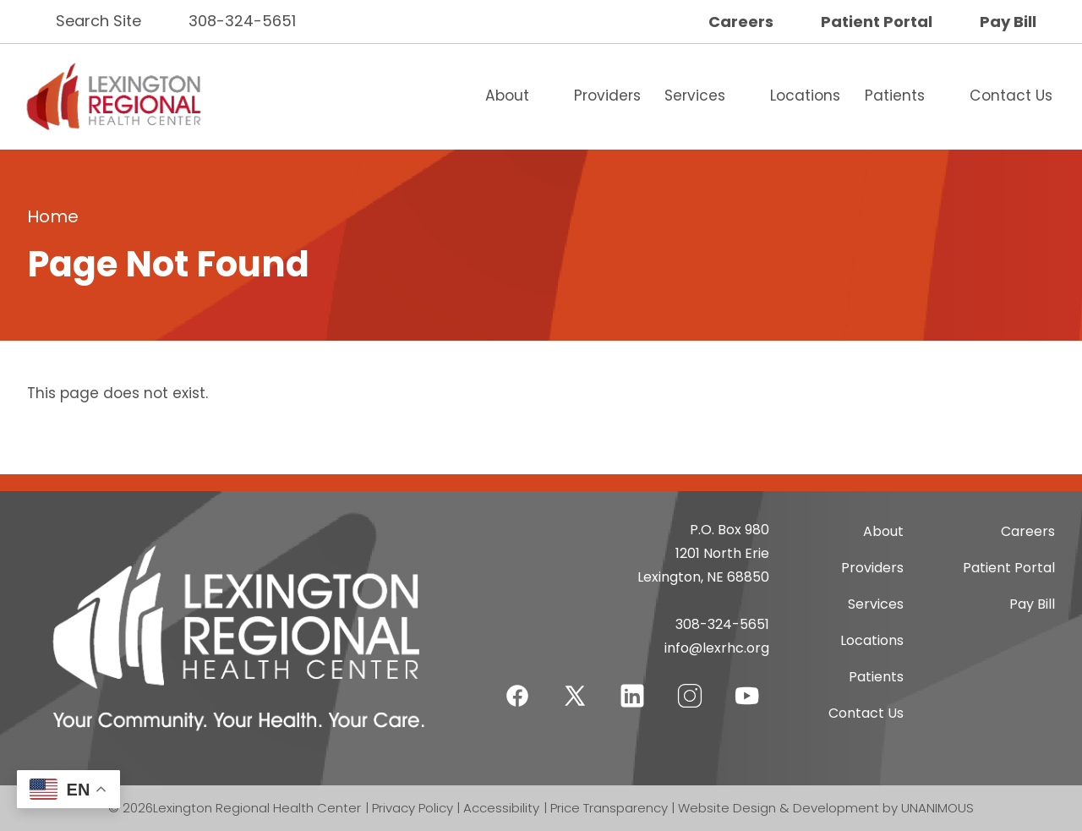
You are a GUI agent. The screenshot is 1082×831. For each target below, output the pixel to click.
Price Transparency (609, 808)
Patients (895, 95)
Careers (740, 21)
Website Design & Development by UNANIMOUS (826, 808)
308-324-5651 (242, 20)
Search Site (98, 20)
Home (53, 216)
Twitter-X (575, 695)
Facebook (517, 685)
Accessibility (501, 808)
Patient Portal (876, 21)
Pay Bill (1008, 21)
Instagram (689, 685)
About (507, 95)
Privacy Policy (412, 808)
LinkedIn (632, 685)
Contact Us (1011, 95)
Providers (607, 95)
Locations (805, 95)
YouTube (747, 685)
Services (694, 95)
